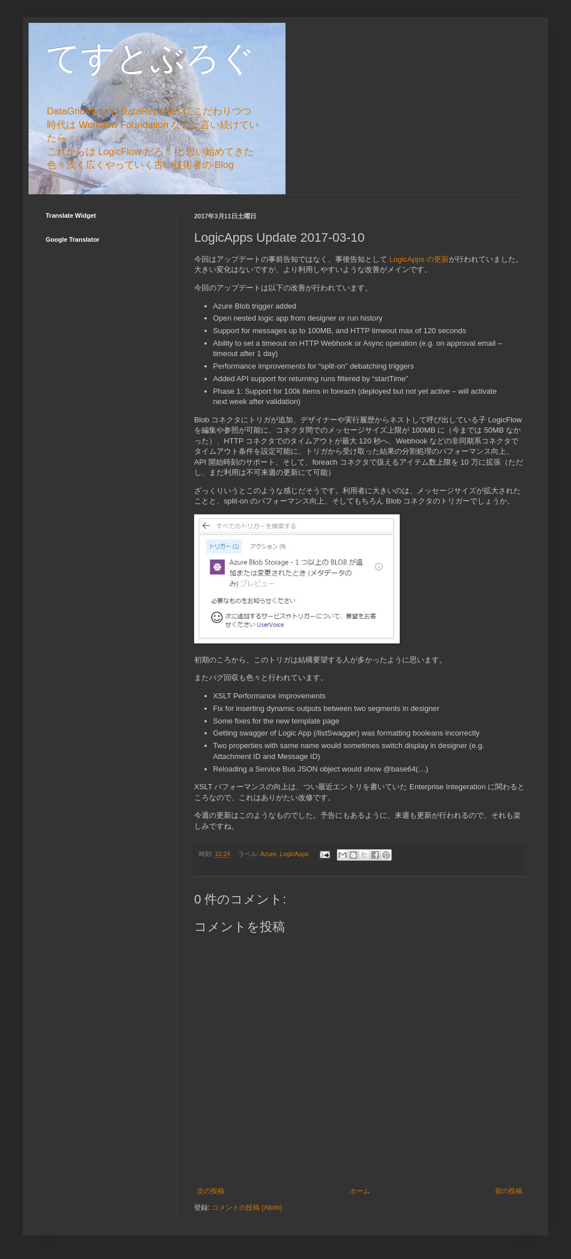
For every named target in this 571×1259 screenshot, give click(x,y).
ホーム (359, 1191)
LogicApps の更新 (419, 259)
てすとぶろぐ (150, 58)
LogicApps (294, 853)
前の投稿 (508, 1191)
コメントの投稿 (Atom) (247, 1208)
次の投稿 (210, 1191)
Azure (268, 853)
